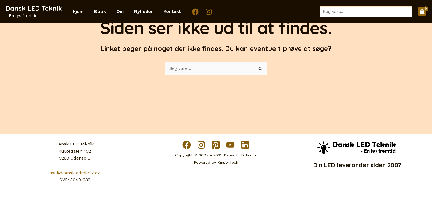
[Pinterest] (216, 145)
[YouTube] (230, 145)
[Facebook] (186, 11)
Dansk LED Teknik (34, 8)
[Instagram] (199, 11)
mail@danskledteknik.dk (75, 172)
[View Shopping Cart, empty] (422, 11)
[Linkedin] (245, 145)
